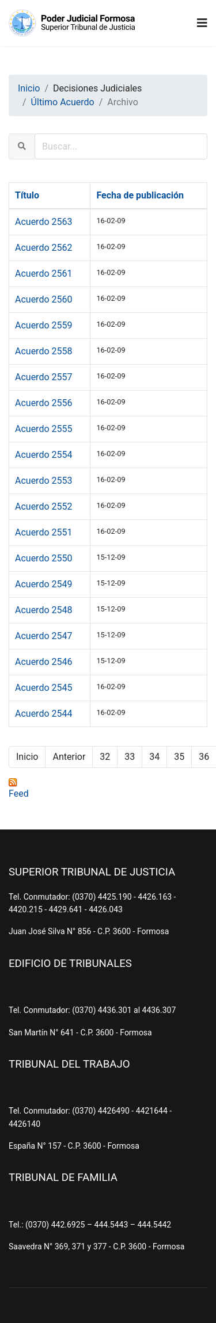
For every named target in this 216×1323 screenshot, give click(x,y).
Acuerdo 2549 (43, 584)
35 (179, 756)
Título (27, 195)
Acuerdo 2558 (43, 351)
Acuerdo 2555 (43, 428)
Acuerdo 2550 (43, 558)
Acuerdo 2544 (43, 713)
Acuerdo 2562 (43, 247)
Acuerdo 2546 (43, 661)
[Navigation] (202, 23)
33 (129, 756)
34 (154, 756)
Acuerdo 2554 (43, 454)
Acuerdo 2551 (43, 532)
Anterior (68, 756)
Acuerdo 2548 (43, 610)
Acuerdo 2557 (43, 377)
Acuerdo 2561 (43, 273)
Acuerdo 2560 (43, 299)
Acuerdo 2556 (43, 402)
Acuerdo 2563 (43, 221)
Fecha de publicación (140, 195)
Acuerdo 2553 (43, 480)
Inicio (27, 756)
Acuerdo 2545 (43, 687)
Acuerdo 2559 (43, 325)
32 (105, 756)
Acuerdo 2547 (43, 635)
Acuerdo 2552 (43, 506)
